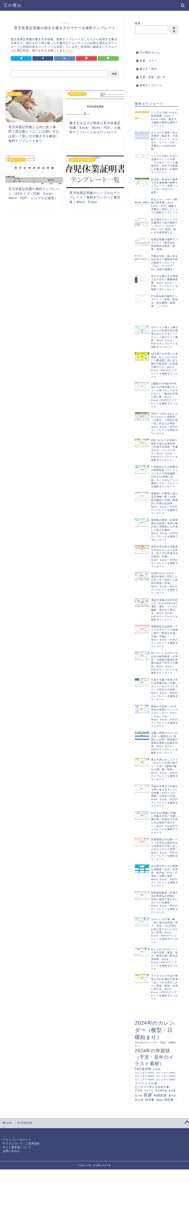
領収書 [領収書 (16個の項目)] (168, 1099)
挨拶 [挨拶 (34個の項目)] (148, 1095)
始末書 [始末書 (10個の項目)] (172, 1090)
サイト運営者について (17, 1147)
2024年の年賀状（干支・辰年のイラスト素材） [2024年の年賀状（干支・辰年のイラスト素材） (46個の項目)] (154, 1057)
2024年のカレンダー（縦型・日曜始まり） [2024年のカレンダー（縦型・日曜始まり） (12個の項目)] (155, 1044)
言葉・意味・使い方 (153, 77)
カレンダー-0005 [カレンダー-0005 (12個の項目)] (144, 1079)
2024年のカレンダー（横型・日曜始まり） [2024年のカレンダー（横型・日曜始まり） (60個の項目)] (155, 1030)
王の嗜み (13, 5)
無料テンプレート (151, 85)
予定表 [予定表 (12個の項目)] (138, 1090)
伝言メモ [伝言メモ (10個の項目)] (148, 1090)
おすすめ (106, 1165)
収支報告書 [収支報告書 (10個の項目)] (161, 1090)
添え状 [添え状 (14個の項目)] (139, 1099)
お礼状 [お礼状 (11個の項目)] (157, 1069)
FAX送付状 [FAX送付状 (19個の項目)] (143, 1069)
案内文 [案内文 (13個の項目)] (173, 1095)
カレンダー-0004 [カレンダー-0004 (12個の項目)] (166, 1076)
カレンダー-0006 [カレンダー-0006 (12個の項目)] (166, 1079)
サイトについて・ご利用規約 (21, 1143)
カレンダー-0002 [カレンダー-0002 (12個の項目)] (166, 1072)
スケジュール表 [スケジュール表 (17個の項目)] (146, 1083)
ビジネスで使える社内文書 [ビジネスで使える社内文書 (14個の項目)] (152, 1087)
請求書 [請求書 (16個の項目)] (149, 1099)
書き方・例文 (148, 68)
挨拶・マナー (148, 60)
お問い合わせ (11, 1150)
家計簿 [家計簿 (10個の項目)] (138, 1095)
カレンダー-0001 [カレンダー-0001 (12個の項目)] (144, 1072)
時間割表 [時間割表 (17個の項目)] (160, 1095)
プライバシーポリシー (17, 1139)
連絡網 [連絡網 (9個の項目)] (159, 1100)
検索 (114, 73)
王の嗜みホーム (150, 52)
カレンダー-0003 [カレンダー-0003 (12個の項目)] (144, 1076)
